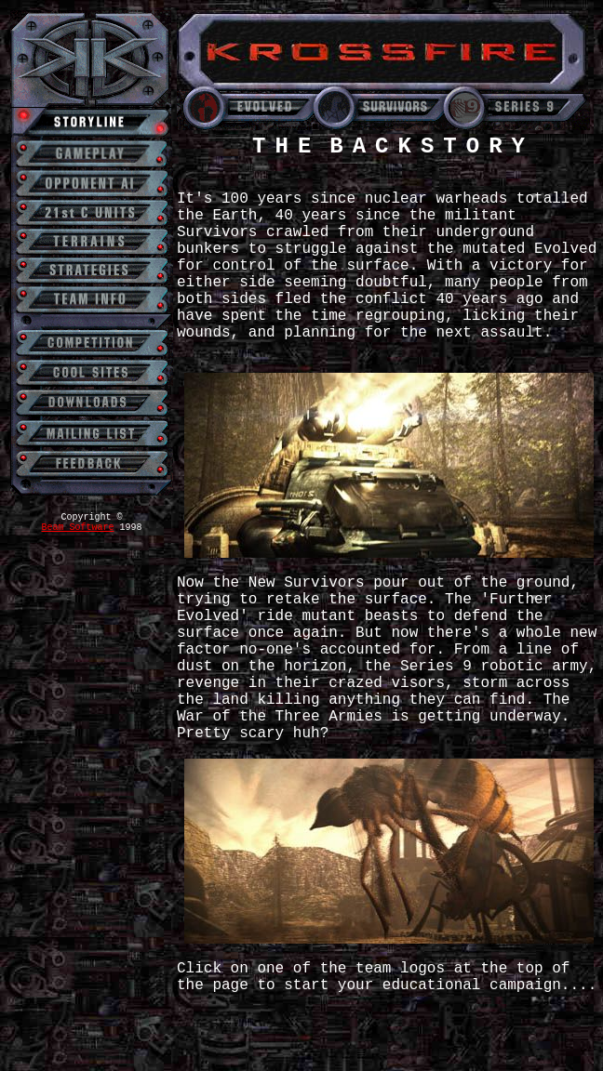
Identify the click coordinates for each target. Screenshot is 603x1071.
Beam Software (77, 527)
